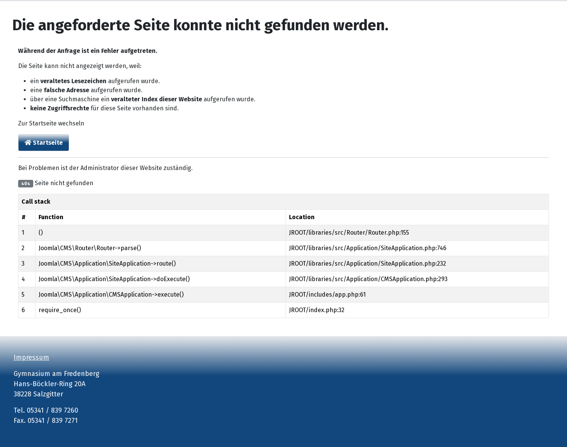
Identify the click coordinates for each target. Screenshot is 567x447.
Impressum (31, 357)
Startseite (44, 142)
